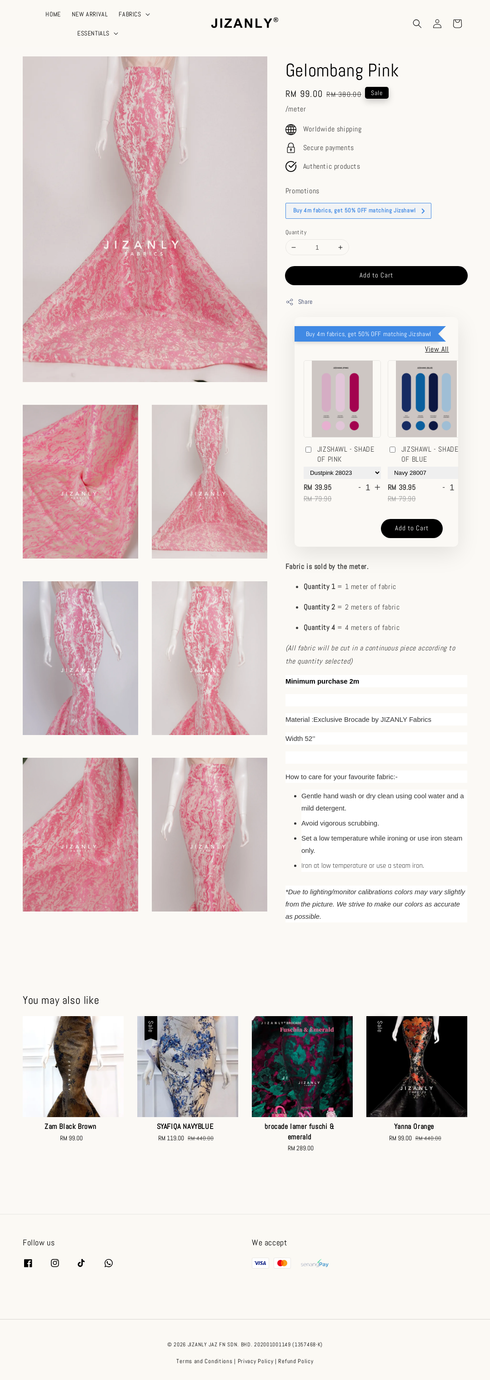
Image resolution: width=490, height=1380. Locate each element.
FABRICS (130, 14)
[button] (417, 24)
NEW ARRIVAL (90, 14)
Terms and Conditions (204, 1361)
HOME (52, 14)
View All (437, 349)
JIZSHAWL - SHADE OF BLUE (423, 454)
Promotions (302, 191)
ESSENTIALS (93, 33)
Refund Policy (295, 1361)
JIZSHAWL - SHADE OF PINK (339, 454)
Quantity (295, 232)
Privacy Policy (256, 1361)
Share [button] (299, 301)
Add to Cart (376, 275)
